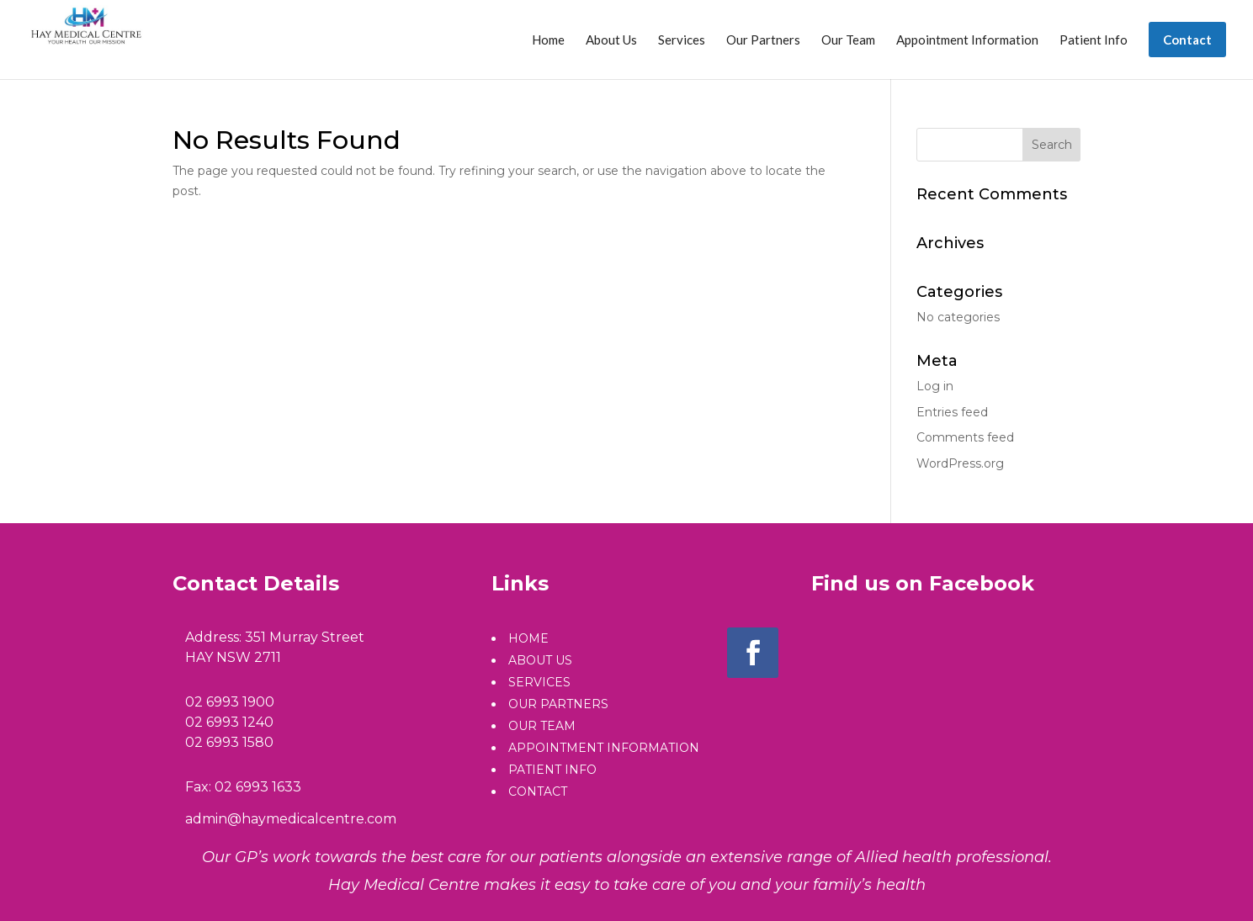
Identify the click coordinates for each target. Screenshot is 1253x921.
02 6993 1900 (229, 702)
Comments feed (965, 437)
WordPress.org (960, 463)
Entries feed (952, 412)
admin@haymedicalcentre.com (290, 819)
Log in (934, 386)
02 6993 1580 (229, 742)
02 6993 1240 (229, 722)
